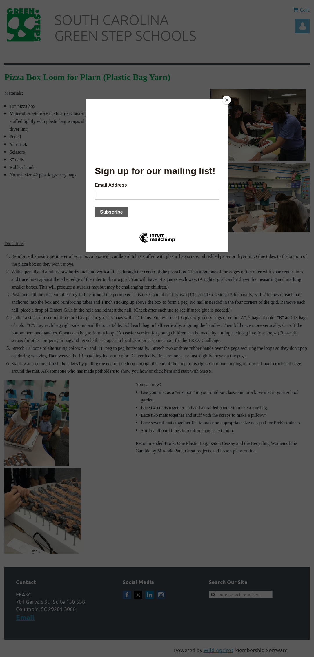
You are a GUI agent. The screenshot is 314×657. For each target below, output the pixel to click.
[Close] (226, 100)
